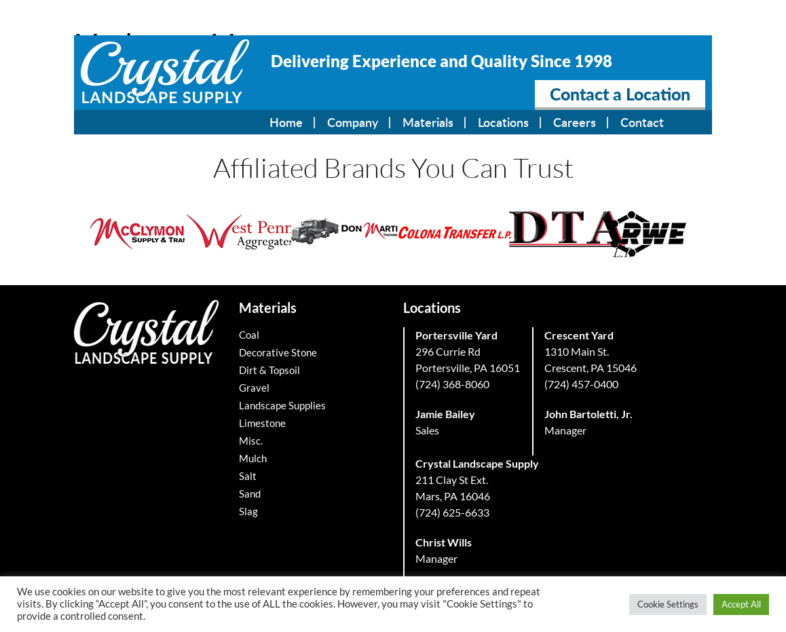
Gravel (254, 388)
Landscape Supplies (282, 405)
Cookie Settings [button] (667, 604)
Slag (248, 511)
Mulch (253, 458)
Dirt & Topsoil (269, 370)
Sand (250, 493)
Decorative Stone (278, 352)
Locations (503, 121)
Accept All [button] (741, 604)
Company (352, 121)
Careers (574, 121)
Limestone (262, 423)
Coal (249, 335)
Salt (248, 476)
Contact (642, 121)
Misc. (251, 440)
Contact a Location (620, 93)
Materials (428, 121)
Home (286, 121)
